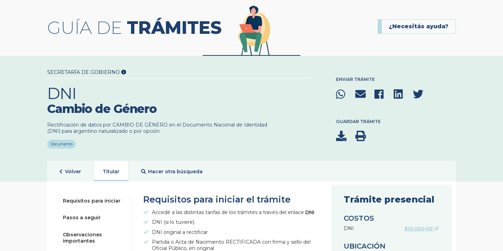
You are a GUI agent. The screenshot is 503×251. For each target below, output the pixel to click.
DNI (309, 212)
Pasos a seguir (82, 217)
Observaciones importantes (82, 237)
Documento (61, 142)
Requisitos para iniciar (92, 201)
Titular (111, 171)
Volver (70, 171)
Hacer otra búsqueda (172, 171)
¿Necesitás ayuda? (419, 26)
